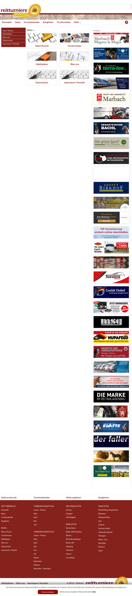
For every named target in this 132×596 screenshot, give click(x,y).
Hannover (69, 550)
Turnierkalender (32, 22)
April (35, 517)
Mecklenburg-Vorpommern (108, 510)
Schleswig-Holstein (105, 532)
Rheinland (102, 514)
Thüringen (102, 536)
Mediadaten (7, 34)
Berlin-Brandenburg (73, 539)
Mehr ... (77, 22)
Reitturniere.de (9, 497)
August (36, 557)
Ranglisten (48, 22)
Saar (100, 521)
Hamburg (69, 546)
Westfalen (102, 543)
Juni (35, 525)
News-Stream (8, 30)
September (38, 561)
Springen (69, 514)
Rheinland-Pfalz (104, 517)
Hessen (69, 554)
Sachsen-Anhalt (104, 528)
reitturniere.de (8, 506)
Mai (35, 521)
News (17, 22)
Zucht (100, 550)
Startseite (7, 22)
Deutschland (70, 528)
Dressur (69, 510)
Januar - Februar (40, 510)
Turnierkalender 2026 (44, 506)
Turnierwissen (64, 22)
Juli (35, 554)
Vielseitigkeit (71, 517)
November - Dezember (42, 569)
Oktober (37, 565)
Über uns (6, 37)
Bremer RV (70, 543)
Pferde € (101, 547)
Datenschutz (8, 40)
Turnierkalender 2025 (44, 532)
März (36, 514)
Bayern (68, 535)
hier (94, 592)
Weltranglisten (73, 497)
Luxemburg (70, 557)
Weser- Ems (103, 539)
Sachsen (101, 525)
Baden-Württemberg (73, 532)
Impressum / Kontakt (11, 44)
